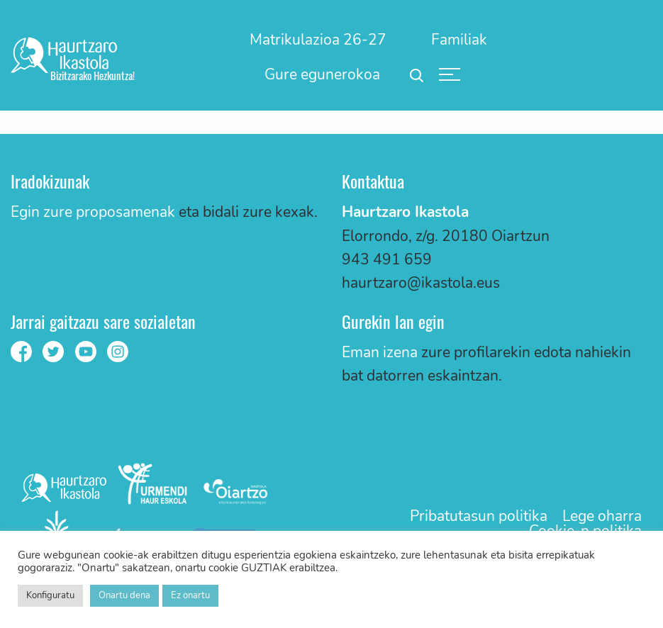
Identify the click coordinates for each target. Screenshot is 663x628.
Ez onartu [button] (190, 595)
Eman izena (380, 352)
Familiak (459, 40)
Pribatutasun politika (478, 516)
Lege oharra (602, 516)
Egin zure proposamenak (93, 212)
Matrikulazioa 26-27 (318, 40)
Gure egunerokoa (322, 74)
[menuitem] (318, 39)
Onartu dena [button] (124, 595)
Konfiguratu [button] (50, 595)
